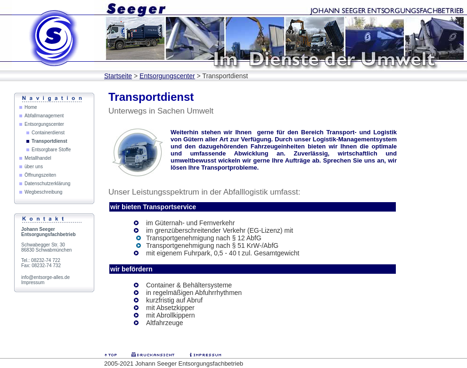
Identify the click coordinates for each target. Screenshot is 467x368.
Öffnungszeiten (40, 175)
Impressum (32, 282)
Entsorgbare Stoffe (51, 149)
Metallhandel (38, 158)
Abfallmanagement (44, 115)
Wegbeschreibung (43, 192)
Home (31, 107)
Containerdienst (48, 132)
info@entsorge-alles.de (45, 277)
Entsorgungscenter (167, 76)
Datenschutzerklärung (47, 183)
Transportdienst (49, 141)
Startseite (118, 76)
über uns (34, 166)
